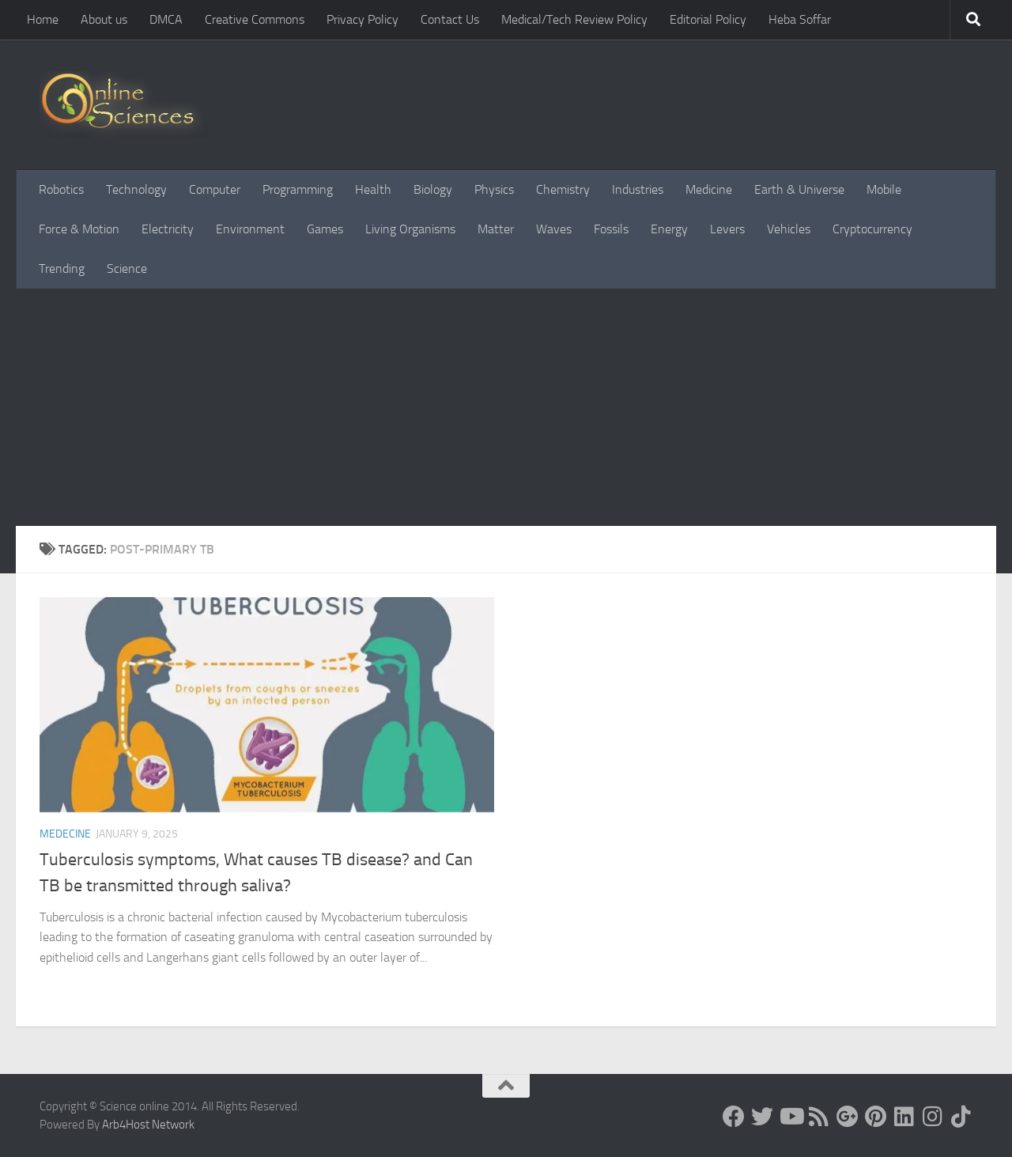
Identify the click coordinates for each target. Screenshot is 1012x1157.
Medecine (65, 834)
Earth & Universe (799, 189)
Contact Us (450, 19)
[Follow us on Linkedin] (904, 1117)
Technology (136, 189)
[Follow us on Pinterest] (876, 1117)
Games (325, 228)
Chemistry (563, 189)
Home (43, 19)
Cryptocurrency (872, 228)
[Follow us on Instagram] (933, 1117)
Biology (432, 189)
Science (127, 268)
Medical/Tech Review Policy (574, 19)
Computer (214, 189)
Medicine (708, 189)
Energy (669, 228)
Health (373, 189)
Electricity (168, 228)
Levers (727, 228)
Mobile (884, 189)
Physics (494, 189)
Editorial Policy (708, 19)
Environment (250, 228)
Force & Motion (79, 228)
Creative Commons (254, 19)
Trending (62, 268)
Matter (496, 228)
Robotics (61, 189)
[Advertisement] (506, 407)
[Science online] (734, 1117)
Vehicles (788, 228)
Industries (637, 189)
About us (104, 19)
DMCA (166, 19)
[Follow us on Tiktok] (961, 1117)
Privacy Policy (362, 19)
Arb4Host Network (148, 1124)
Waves (554, 228)
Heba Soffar (799, 19)
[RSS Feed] (819, 1117)
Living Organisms (410, 228)
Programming (297, 189)
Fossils (611, 228)
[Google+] (847, 1117)
